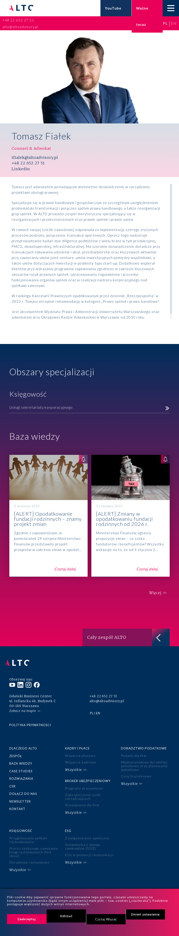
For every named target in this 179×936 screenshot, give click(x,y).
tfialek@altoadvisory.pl (35, 157)
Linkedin (21, 169)
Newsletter (20, 794)
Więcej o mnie (25, 328)
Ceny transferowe (135, 770)
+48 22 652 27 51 (18, 20)
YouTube (113, 8)
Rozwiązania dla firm (81, 797)
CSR (12, 780)
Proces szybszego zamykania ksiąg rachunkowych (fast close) (32, 842)
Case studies (21, 765)
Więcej (153, 593)
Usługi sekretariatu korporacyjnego (41, 407)
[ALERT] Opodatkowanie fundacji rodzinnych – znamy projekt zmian (48, 516)
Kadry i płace (77, 743)
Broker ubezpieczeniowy (87, 774)
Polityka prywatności (30, 720)
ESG (68, 822)
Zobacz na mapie (22, 706)
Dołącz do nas (23, 787)
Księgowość (20, 822)
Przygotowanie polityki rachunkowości (27, 830)
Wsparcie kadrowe (80, 757)
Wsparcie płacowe (79, 751)
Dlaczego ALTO (23, 743)
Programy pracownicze (83, 782)
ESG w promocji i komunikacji (88, 844)
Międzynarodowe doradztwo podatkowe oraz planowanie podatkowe (143, 760)
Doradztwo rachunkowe (28, 852)
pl (165, 23)
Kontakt (17, 802)
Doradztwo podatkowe (144, 743)
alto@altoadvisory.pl (20, 27)
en (174, 23)
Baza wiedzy (20, 758)
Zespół (15, 751)
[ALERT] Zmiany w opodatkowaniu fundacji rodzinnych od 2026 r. (130, 516)
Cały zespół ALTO (128, 637)
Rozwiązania (21, 772)
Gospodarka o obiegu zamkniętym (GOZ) (82, 837)
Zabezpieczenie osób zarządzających (81, 789)
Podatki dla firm (133, 751)
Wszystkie (73, 764)
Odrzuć (66, 916)
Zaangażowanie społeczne (86, 829)
